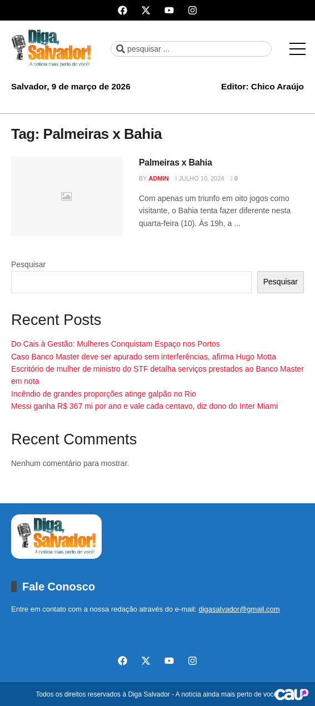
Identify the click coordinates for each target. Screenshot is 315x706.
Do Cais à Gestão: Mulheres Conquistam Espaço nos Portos (115, 343)
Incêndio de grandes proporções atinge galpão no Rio (103, 393)
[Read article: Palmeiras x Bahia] (66, 196)
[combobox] (191, 49)
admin (159, 178)
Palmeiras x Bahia (175, 162)
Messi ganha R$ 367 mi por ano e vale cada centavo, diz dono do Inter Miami (144, 406)
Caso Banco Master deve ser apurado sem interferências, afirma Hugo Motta (143, 356)
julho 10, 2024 (199, 178)
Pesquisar (28, 264)
